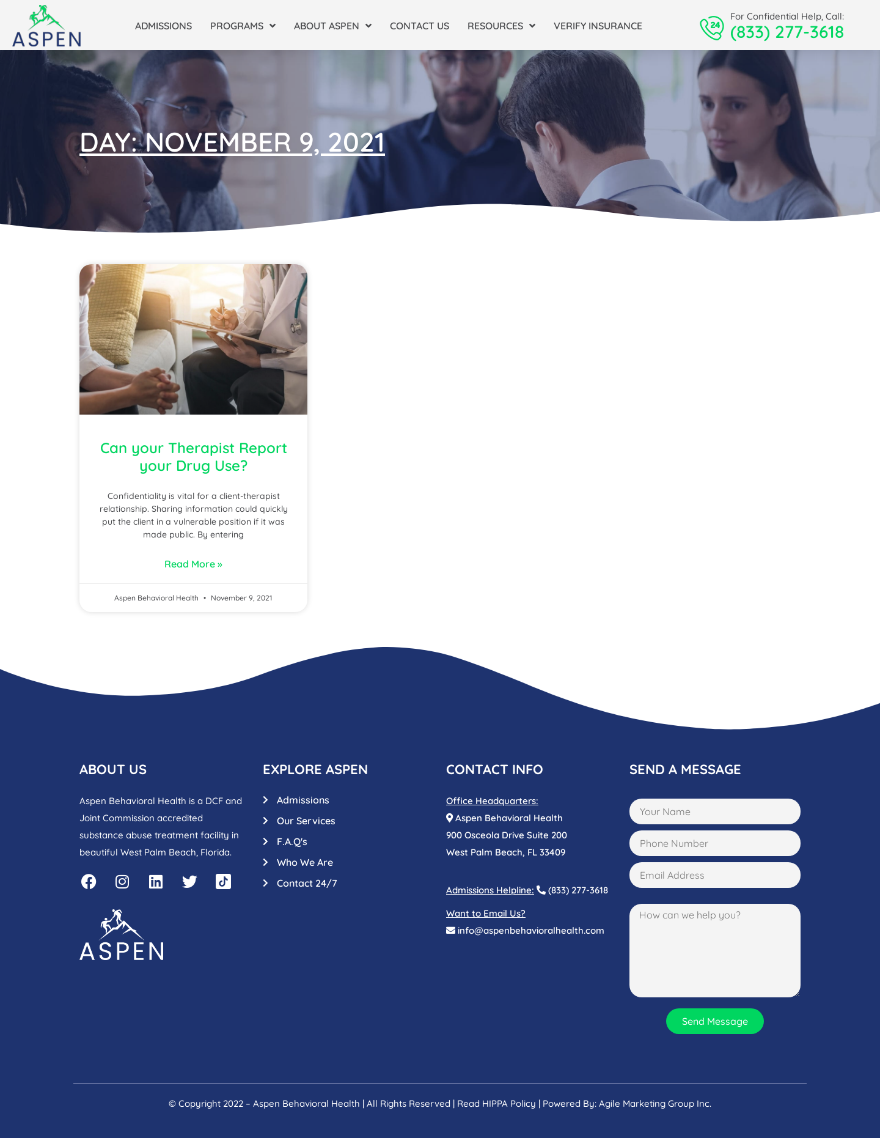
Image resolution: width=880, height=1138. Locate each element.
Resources (501, 26)
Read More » (193, 564)
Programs (243, 26)
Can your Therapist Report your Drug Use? (193, 456)
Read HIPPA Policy (496, 1103)
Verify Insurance (598, 26)
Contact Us (419, 26)
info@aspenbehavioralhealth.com (525, 930)
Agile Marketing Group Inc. (655, 1103)
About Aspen (333, 26)
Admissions (163, 26)
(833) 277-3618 (787, 31)
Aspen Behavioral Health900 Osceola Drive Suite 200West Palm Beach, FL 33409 (506, 835)
